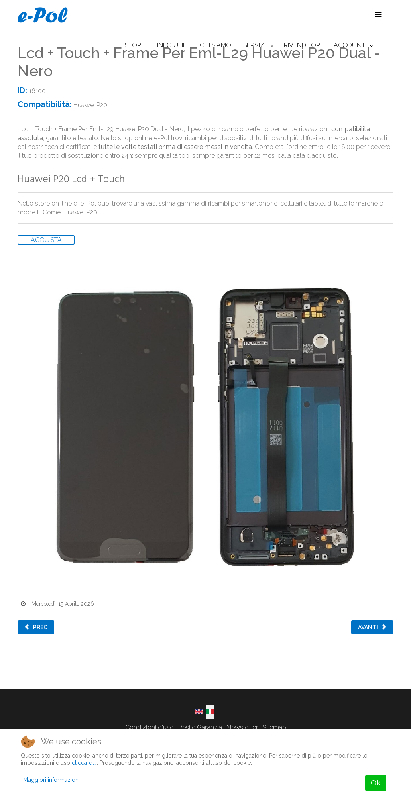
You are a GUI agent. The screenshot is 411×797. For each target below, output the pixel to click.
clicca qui (84, 763)
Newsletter (242, 727)
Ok (375, 783)
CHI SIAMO (215, 45)
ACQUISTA (46, 240)
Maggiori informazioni (51, 780)
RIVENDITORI (302, 45)
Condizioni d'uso (149, 727)
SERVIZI (254, 45)
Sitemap (274, 727)
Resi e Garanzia (200, 727)
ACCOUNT (349, 45)
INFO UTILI (172, 45)
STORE (135, 45)
